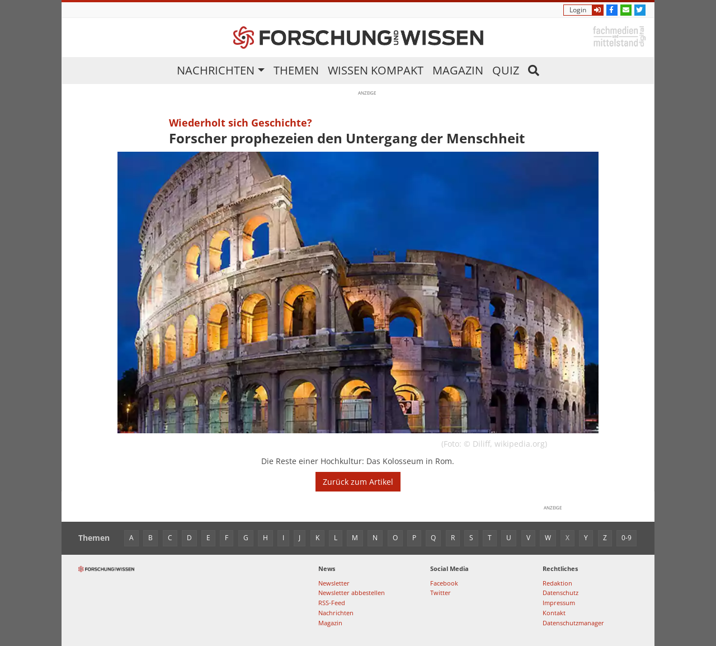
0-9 (626, 537)
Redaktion (557, 583)
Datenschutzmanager (573, 623)
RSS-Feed (331, 602)
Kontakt (554, 612)
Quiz (505, 70)
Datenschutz (560, 592)
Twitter (440, 592)
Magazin (457, 70)
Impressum (559, 602)
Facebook (444, 583)
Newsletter (334, 583)
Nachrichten (216, 70)
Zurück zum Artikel (358, 481)
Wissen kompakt (375, 70)
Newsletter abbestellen (351, 592)
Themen (296, 70)
